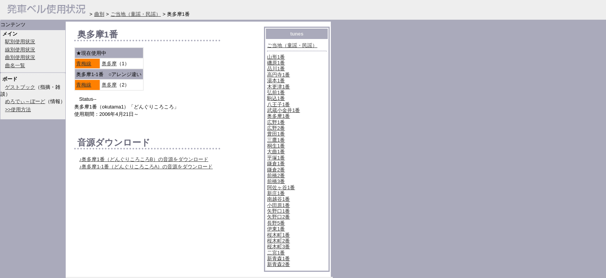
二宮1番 (276, 253)
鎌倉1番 (276, 163)
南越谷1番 (278, 199)
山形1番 (276, 57)
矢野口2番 (278, 217)
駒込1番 (276, 98)
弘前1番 (276, 92)
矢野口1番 (278, 211)
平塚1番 (276, 158)
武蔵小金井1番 (283, 110)
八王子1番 (278, 104)
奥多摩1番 (278, 116)
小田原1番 (278, 205)
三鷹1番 (276, 140)
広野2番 (276, 128)
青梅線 (83, 63)
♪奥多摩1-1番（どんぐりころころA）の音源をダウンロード (146, 167)
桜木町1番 (278, 235)
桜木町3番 (278, 246)
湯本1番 (276, 80)
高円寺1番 (278, 75)
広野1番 (276, 122)
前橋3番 (276, 181)
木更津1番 (278, 87)
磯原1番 (276, 63)
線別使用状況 (20, 50)
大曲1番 (276, 151)
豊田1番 (276, 134)
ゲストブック (20, 87)
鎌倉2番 (276, 170)
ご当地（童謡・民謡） (292, 45)
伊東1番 (276, 229)
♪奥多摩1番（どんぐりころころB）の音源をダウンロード (143, 159)
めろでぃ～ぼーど (25, 101)
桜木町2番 (278, 241)
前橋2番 (276, 175)
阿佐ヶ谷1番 (281, 187)
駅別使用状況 (20, 41)
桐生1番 (276, 146)
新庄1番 (276, 193)
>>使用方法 (18, 109)
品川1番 (276, 68)
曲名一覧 (15, 65)
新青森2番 (278, 264)
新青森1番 (278, 258)
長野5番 (276, 223)
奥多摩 (109, 63)
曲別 (99, 14)
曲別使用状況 (20, 57)
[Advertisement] (164, 254)
